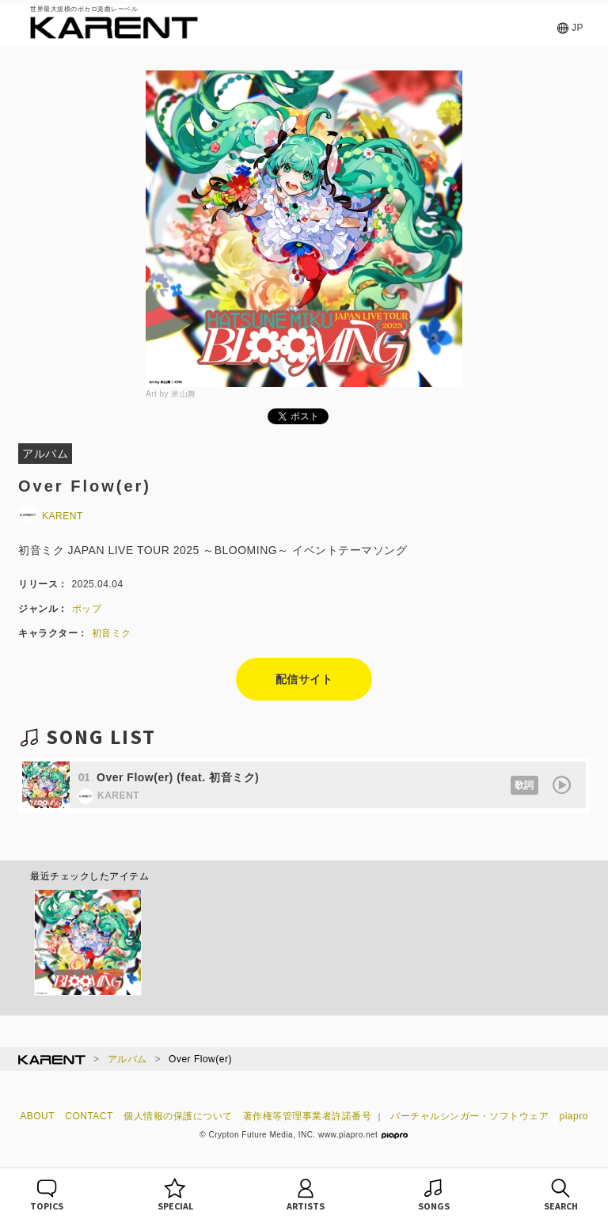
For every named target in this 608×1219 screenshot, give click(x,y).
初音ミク (111, 633)
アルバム (127, 1059)
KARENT (50, 516)
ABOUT (37, 1116)
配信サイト (304, 679)
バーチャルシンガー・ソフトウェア (469, 1116)
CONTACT (89, 1116)
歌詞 (524, 785)
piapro (574, 1116)
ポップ (87, 608)
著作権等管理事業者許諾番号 (307, 1116)
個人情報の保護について (178, 1116)
